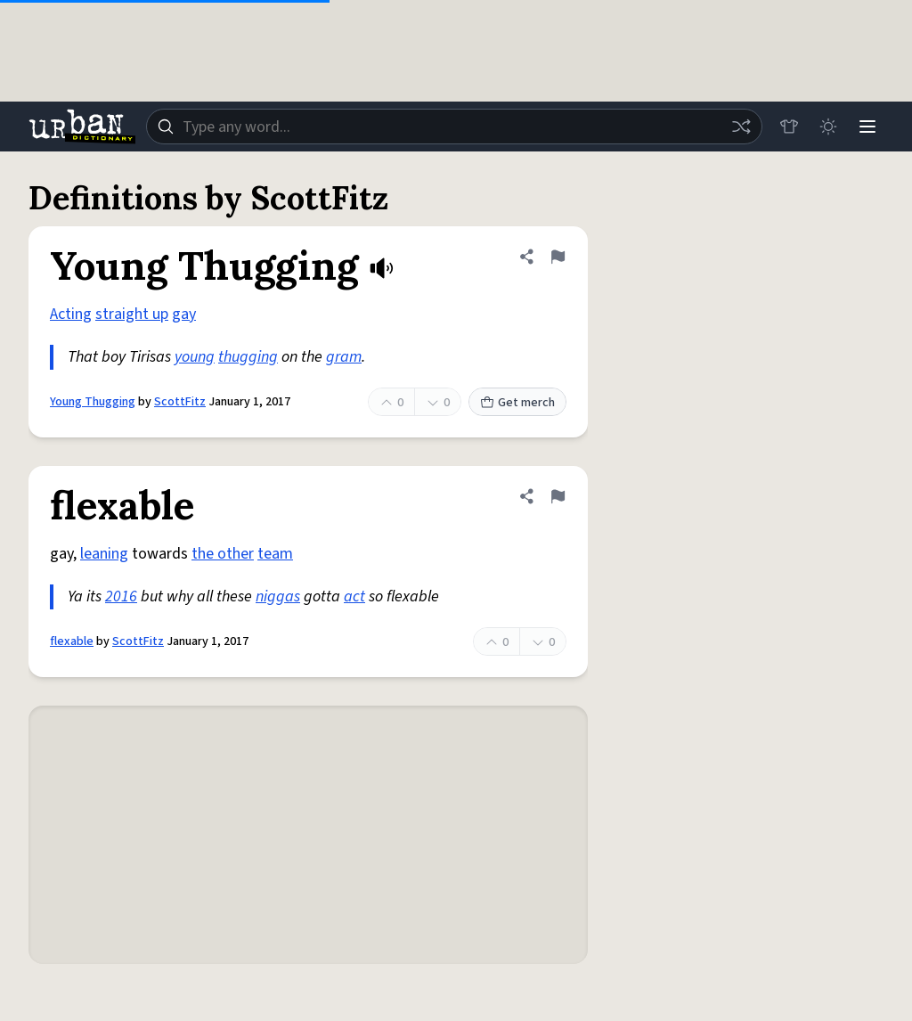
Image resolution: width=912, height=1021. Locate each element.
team (275, 554)
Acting (71, 314)
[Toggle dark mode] (828, 126)
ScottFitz (180, 402)
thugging (248, 357)
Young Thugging (92, 402)
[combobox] (454, 126)
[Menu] (867, 126)
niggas (278, 596)
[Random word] (741, 126)
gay (184, 314)
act (354, 596)
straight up (131, 314)
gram (344, 357)
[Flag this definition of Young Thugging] (557, 256)
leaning (104, 554)
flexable (72, 641)
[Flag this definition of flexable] (557, 496)
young (195, 357)
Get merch (517, 403)
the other (222, 554)
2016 (121, 596)
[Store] (789, 126)
